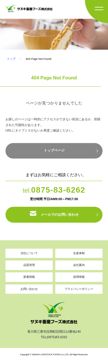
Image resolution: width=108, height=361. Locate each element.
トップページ (54, 152)
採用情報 (79, 276)
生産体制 (79, 253)
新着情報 (29, 276)
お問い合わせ (29, 289)
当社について (29, 253)
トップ (11, 58)
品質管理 (29, 265)
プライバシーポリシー (79, 289)
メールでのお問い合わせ (54, 215)
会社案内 (79, 265)
